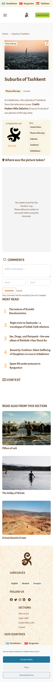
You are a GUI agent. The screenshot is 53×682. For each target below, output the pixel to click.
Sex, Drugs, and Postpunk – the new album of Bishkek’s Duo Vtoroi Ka (29, 338)
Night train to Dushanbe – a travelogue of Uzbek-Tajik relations (29, 325)
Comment (9, 291)
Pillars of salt (9, 448)
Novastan (12, 146)
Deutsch (25, 583)
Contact (22, 627)
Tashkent (41, 100)
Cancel (19, 291)
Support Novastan (42, 15)
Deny (26, 667)
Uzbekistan (35, 151)
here (30, 112)
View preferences (26, 675)
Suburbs (33, 139)
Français (37, 583)
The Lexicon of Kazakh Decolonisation (21, 311)
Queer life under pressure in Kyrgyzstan (25, 365)
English (14, 583)
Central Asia (35, 127)
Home (5, 34)
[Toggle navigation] (5, 15)
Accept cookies (26, 659)
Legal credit (24, 618)
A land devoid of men (14, 537)
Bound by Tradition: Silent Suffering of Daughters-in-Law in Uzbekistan (30, 352)
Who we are (24, 614)
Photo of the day (10, 44)
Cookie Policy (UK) (26, 623)
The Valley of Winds (13, 493)
